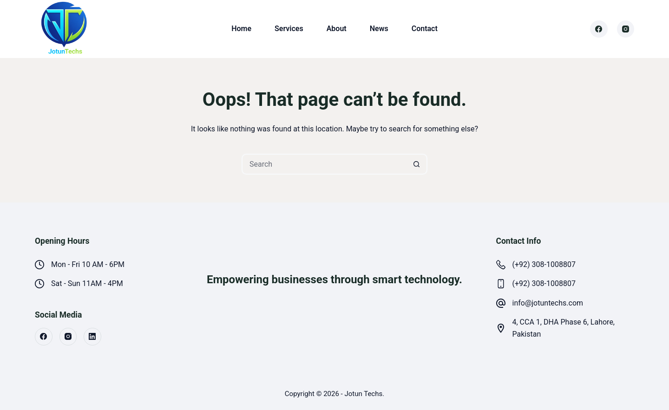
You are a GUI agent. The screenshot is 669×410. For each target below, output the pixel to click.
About (337, 28)
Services (289, 28)
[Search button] (417, 164)
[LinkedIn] (92, 336)
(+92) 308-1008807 (544, 264)
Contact (425, 28)
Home (241, 28)
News (379, 28)
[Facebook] (599, 29)
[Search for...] (324, 164)
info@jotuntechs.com (548, 303)
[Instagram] (626, 29)
